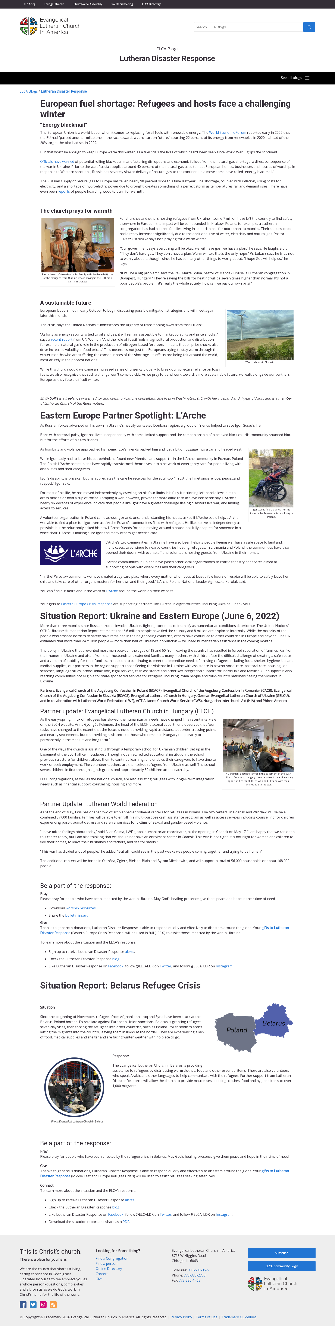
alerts (129, 951)
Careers (102, 1273)
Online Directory (109, 1268)
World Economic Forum (227, 132)
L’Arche (112, 591)
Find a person (107, 1263)
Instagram (224, 966)
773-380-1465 (189, 1280)
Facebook (115, 966)
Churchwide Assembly (87, 4)
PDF (126, 1221)
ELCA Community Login (281, 1266)
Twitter (165, 966)
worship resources (81, 908)
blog (115, 959)
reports (64, 191)
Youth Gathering (122, 4)
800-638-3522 (199, 1270)
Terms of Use (206, 1317)
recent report (61, 339)
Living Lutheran (54, 4)
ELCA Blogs (29, 91)
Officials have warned (57, 161)
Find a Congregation (112, 1258)
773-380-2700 (195, 1275)
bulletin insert (76, 915)
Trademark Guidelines (239, 1317)
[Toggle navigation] (294, 78)
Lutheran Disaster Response (64, 91)
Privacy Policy (181, 1317)
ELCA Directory (151, 4)
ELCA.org (29, 4)
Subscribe (281, 1253)
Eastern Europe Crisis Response (86, 604)
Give (99, 1279)
